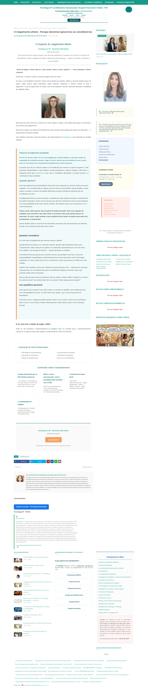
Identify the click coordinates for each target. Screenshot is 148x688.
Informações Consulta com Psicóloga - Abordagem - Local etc (36, 599)
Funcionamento (103, 160)
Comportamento (26, 28)
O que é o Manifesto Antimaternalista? (117, 660)
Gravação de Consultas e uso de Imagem (111, 589)
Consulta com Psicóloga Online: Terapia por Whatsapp (36, 607)
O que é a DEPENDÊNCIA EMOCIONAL (84, 671)
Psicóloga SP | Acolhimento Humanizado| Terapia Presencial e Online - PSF (74, 7)
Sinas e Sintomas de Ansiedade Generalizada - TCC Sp (66, 681)
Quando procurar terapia (103, 264)
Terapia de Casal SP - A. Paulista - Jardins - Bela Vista (79, 674)
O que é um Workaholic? (54, 667)
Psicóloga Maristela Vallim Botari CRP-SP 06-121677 (30, 36)
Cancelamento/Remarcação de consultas (111, 568)
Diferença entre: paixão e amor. (34, 565)
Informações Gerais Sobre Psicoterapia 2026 (114, 54)
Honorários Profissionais (106, 592)
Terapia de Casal (104, 149)
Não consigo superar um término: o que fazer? (60, 671)
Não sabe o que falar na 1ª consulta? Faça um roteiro (88, 664)
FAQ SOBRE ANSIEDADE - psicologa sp (92, 667)
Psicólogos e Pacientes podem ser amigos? (107, 671)
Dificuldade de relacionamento (31, 352)
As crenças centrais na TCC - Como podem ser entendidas (30, 667)
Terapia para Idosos (105, 152)
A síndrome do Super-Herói (32, 615)
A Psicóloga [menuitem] (36, 2)
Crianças (65, 15)
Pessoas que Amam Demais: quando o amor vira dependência (112, 674)
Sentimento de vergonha (65, 355)
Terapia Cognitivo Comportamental (101, 267)
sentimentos (40, 173)
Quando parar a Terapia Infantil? (24, 660)
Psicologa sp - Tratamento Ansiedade (91, 681)
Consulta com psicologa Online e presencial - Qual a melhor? (56, 664)
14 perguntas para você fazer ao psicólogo (37, 623)
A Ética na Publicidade (105, 565)
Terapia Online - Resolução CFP (108, 612)
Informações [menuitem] (109, 2)
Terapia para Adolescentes (107, 154)
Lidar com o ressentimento (65, 358)
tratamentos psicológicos (85, 566)
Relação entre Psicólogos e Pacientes (110, 607)
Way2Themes (28, 685)
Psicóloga (60, 566)
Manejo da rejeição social (30, 358)
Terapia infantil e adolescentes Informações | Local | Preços (88, 660)
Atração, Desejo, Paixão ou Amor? (98, 678)
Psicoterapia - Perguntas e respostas (72, 667)
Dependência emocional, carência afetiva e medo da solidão (31, 671)
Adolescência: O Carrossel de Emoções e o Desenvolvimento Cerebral (53, 660)
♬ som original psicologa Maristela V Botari (28, 545)
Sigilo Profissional (104, 609)
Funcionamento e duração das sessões (110, 586)
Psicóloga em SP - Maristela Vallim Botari (53, 49)
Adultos (83, 15)
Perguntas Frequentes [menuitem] (125, 2)
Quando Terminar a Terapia (123, 264)
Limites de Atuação (104, 595)
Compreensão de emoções (66, 352)
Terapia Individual (104, 146)
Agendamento (74, 20)
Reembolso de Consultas (106, 604)
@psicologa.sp (20, 518)
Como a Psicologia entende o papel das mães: (27, 664)
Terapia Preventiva (74, 608)
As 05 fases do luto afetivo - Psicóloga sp (36, 573)
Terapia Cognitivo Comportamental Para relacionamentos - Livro (32, 681)
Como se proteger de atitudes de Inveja (55, 674)
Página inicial (17, 28)
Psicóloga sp (106, 111)
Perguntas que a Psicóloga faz (124, 262)
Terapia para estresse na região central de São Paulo (28, 674)
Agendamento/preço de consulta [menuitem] (68, 2)
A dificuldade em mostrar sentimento (35, 557)
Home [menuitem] (16, 2)
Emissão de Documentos (106, 580)
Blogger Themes (44, 685)
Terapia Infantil (74, 602)
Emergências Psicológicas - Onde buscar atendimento (115, 577)
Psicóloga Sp (66, 137)
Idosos (72, 15)
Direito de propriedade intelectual (109, 562)
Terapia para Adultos (74, 575)
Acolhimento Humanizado (103, 259)
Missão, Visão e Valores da (107, 601)
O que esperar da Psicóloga (103, 262)
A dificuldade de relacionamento (113, 667)
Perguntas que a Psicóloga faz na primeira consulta (37, 583)
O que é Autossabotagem (47, 678)
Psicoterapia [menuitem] (48, 2)
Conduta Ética (103, 571)
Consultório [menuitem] (24, 2)
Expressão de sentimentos (30, 355)
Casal (77, 15)
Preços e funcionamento (110, 214)
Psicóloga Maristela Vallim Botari (67, 11)
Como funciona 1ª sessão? (123, 259)
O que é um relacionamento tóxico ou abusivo (27, 678)
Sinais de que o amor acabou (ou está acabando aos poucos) (72, 678)
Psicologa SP (119, 233)
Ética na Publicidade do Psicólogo (109, 583)
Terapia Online (103, 157)
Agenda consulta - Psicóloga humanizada (31, 507)
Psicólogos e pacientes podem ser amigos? (35, 632)
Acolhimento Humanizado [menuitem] (93, 2)
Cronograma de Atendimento (107, 574)
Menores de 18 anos (105, 598)
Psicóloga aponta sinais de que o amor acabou (36, 591)
